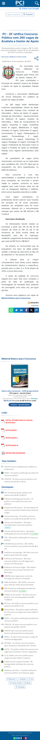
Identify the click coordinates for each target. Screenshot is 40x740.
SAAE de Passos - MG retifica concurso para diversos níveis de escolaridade (19, 583)
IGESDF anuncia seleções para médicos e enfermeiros (20, 468)
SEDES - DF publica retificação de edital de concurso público (21, 474)
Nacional (11, 679)
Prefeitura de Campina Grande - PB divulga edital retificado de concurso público (19, 664)
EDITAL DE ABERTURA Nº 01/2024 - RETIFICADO (20, 421)
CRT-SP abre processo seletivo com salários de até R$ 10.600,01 (18, 494)
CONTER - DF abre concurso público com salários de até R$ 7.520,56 (20, 480)
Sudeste (21, 679)
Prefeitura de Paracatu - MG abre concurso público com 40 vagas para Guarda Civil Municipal (19, 561)
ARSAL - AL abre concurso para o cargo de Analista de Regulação (21, 638)
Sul (30, 679)
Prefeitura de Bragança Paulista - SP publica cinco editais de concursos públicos (18, 501)
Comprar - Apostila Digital (20, 404)
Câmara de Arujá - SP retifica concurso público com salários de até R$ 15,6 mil (20, 517)
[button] (4, 3)
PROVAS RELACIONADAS (15, 453)
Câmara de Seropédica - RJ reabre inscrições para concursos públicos (18, 525)
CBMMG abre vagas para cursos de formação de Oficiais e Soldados (18, 577)
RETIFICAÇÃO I (11, 430)
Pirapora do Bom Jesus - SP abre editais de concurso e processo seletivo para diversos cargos (21, 510)
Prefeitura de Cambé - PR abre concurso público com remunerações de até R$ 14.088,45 (20, 597)
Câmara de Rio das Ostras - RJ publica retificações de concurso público (21, 532)
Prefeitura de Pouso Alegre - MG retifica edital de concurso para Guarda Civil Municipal (20, 569)
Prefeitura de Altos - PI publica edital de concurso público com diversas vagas (20, 671)
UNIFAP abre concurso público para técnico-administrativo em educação (19, 631)
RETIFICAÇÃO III (12, 445)
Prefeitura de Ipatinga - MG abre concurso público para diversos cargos (21, 553)
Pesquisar (28, 14)
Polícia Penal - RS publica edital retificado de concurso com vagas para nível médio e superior (21, 612)
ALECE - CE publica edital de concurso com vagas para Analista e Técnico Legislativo (21, 650)
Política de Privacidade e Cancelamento (20, 733)
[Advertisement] (20, 23)
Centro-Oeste (15, 683)
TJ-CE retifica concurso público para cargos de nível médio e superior (18, 656)
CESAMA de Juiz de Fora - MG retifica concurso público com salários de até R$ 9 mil (21, 546)
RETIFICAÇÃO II (12, 438)
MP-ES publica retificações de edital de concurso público (19, 589)
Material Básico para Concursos (16, 298)
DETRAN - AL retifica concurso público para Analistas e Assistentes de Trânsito (20, 644)
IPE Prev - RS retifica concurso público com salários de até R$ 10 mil (21, 604)
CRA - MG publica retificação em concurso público (21, 538)
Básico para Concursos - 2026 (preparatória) (20, 391)
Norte (27, 683)
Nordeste (20, 687)
